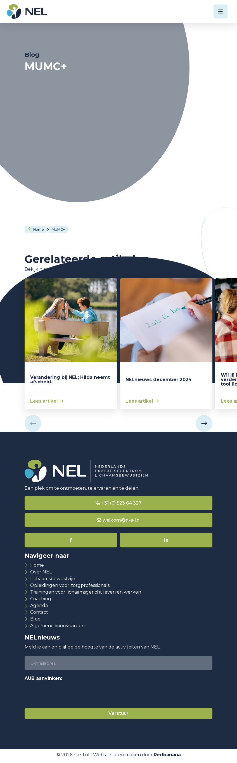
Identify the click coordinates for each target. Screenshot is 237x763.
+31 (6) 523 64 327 (121, 503)
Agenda (39, 605)
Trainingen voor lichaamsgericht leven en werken (85, 592)
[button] (33, 423)
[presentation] (67, 694)
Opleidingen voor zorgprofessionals (70, 585)
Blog (35, 619)
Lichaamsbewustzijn (52, 578)
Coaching (40, 598)
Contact (39, 612)
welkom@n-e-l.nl (122, 520)
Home (38, 229)
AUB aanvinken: (43, 678)
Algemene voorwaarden (57, 625)
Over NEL (41, 572)
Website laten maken (117, 757)
